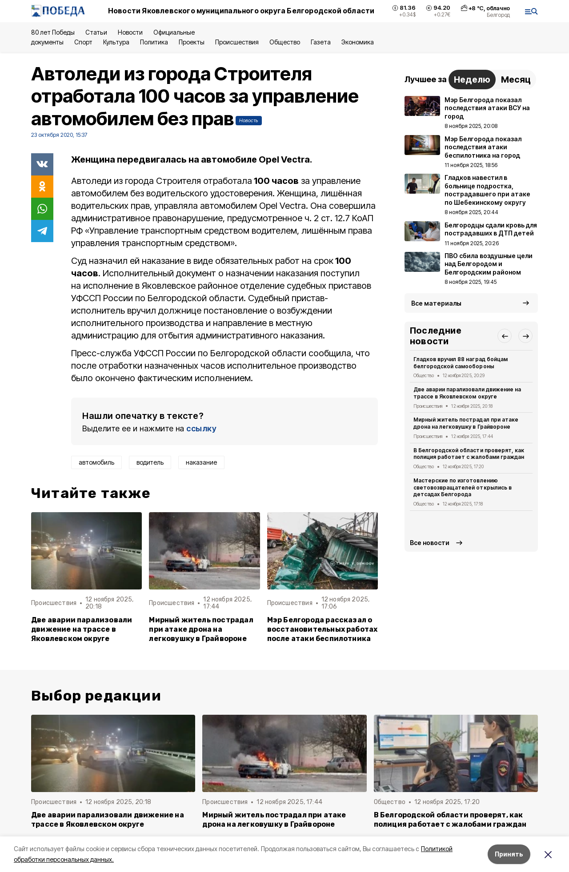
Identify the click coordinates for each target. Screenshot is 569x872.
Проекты (191, 42)
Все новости (429, 542)
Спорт (83, 42)
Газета (321, 42)
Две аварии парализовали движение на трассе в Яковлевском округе (81, 629)
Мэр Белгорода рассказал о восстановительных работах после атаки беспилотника (322, 629)
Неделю (472, 79)
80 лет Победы (53, 32)
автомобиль (96, 462)
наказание (201, 462)
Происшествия (237, 42)
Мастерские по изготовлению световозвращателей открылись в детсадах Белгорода (462, 487)
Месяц (516, 79)
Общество (284, 42)
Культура (116, 42)
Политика (154, 42)
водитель (150, 462)
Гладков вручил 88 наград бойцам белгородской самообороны (460, 363)
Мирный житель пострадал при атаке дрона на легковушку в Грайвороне (201, 629)
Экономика (357, 42)
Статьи (96, 32)
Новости (130, 32)
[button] (504, 336)
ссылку (201, 428)
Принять (509, 854)
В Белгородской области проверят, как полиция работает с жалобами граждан (468, 454)
